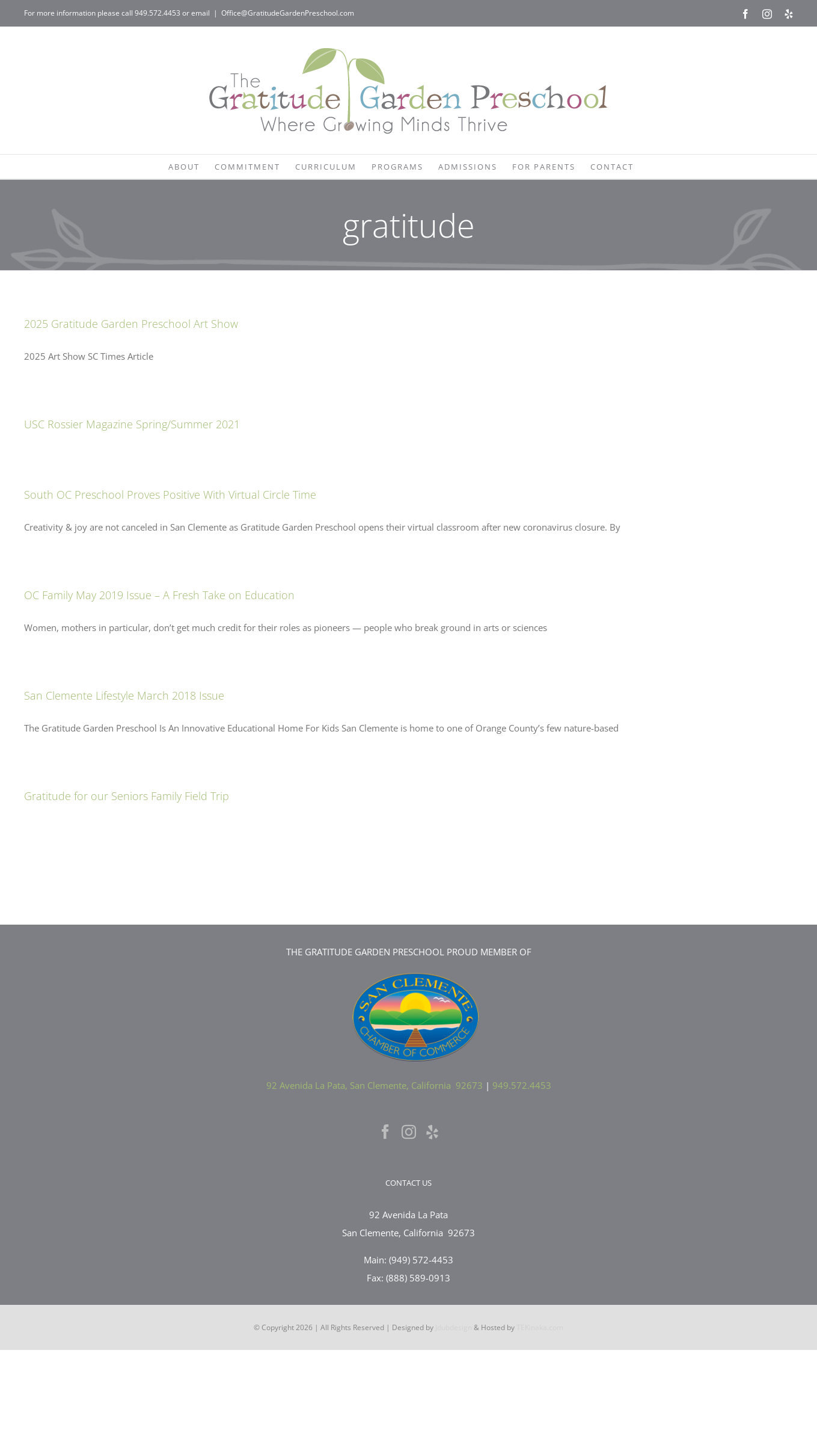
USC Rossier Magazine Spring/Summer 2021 (132, 424)
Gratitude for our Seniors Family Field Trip (126, 796)
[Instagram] (409, 1131)
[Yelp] (432, 1131)
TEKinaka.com (539, 1327)
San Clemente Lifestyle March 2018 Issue (124, 695)
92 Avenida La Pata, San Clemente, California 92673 (374, 1085)
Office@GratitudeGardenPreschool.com (287, 13)
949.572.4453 (157, 13)
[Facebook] (385, 1131)
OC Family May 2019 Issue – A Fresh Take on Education (159, 595)
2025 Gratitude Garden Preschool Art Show (131, 323)
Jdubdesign (453, 1327)
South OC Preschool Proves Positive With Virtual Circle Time (170, 494)
